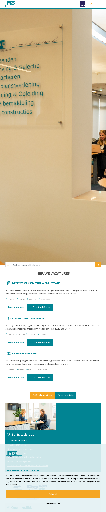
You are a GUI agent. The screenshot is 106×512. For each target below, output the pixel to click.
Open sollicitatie (66, 395)
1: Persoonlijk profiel (17, 440)
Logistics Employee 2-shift (28, 318)
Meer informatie (16, 307)
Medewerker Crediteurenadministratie (36, 283)
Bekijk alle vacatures (42, 395)
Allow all (53, 493)
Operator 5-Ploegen (24, 353)
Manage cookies (53, 503)
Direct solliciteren (40, 307)
